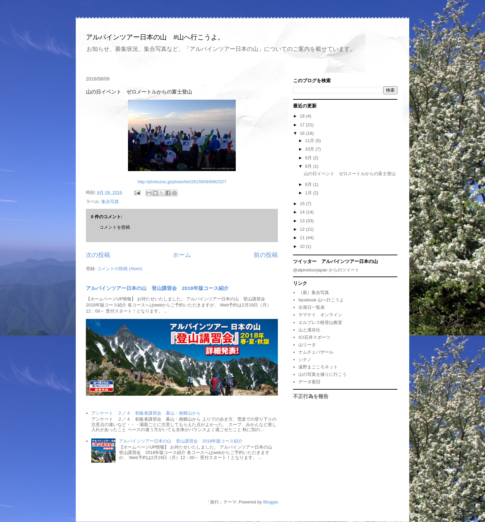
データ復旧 (309, 381)
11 (303, 237)
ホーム (182, 255)
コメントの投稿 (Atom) (119, 268)
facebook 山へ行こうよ (321, 299)
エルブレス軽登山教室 (320, 322)
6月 (309, 184)
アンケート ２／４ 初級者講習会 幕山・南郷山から (146, 413)
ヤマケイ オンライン (320, 314)
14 (303, 212)
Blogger (270, 501)
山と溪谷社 (309, 329)
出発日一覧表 (311, 307)
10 (303, 246)
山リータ (307, 344)
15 (303, 203)
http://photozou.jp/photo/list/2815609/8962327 (181, 181)
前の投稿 (266, 255)
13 (303, 220)
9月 (309, 157)
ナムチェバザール (315, 352)
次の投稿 (98, 255)
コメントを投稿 (114, 227)
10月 (310, 149)
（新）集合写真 (313, 292)
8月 (309, 166)
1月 (309, 192)
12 (303, 229)
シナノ (305, 359)
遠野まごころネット (318, 366)
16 (303, 133)
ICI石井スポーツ (314, 337)
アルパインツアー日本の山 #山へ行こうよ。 (155, 37)
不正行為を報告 (310, 396)
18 (303, 116)
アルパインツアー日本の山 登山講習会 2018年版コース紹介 (157, 288)
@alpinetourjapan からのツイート (326, 269)
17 (303, 124)
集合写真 (110, 201)
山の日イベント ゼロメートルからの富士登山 (350, 173)
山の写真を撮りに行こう (322, 374)
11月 (310, 140)
